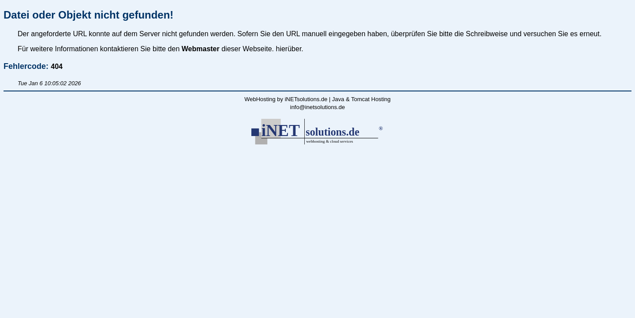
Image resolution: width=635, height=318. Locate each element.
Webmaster (201, 49)
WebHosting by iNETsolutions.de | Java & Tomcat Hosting (317, 99)
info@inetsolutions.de (317, 107)
